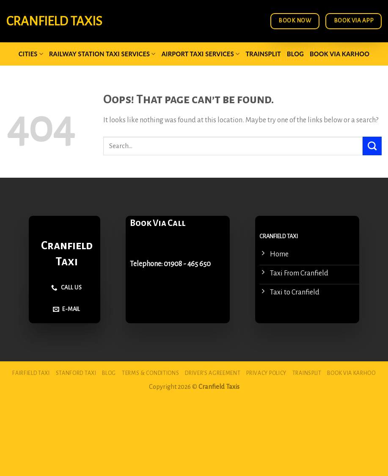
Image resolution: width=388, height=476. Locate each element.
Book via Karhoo (339, 54)
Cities (31, 54)
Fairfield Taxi (31, 373)
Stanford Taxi (76, 373)
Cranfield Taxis (54, 21)
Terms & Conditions (150, 373)
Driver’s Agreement (212, 373)
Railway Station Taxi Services (102, 54)
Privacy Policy (266, 373)
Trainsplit (263, 54)
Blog (295, 54)
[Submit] (372, 146)
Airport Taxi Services (201, 54)
